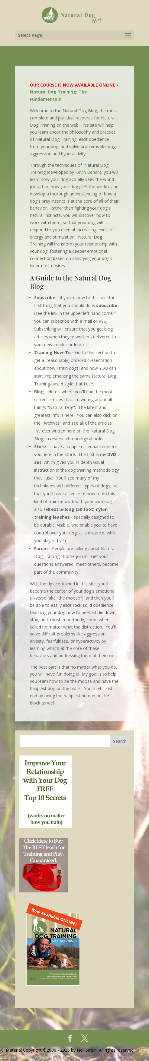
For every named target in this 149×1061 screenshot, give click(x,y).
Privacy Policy (47, 1057)
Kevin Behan (87, 172)
